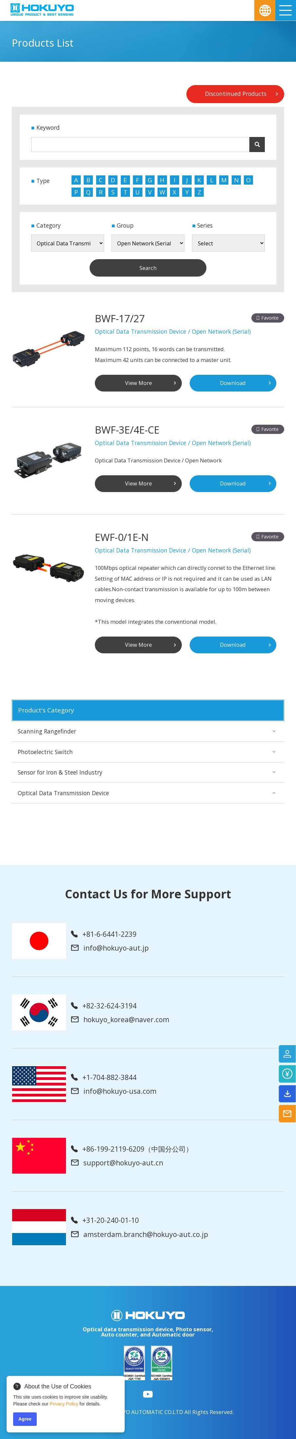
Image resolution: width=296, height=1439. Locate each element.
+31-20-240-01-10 (105, 1220)
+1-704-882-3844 (104, 1077)
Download (233, 383)
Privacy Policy (64, 1403)
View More (138, 383)
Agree (25, 1419)
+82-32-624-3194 (104, 1005)
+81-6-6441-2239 (104, 934)
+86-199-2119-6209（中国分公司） (132, 1148)
